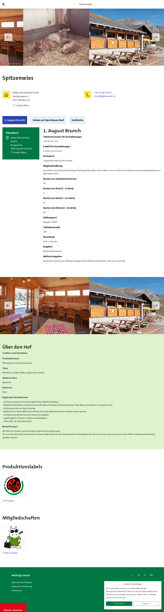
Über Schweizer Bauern (21, 582)
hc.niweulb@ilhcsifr (104, 96)
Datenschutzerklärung (21, 586)
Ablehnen (146, 603)
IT (145, 575)
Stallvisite (77, 120)
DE (132, 575)
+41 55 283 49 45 (103, 92)
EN (151, 575)
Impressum (16, 590)
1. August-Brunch (15, 120)
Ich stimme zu (119, 603)
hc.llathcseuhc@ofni (52, 151)
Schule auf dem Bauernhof (48, 120)
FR (139, 575)
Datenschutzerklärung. (116, 597)
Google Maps (22, 105)
